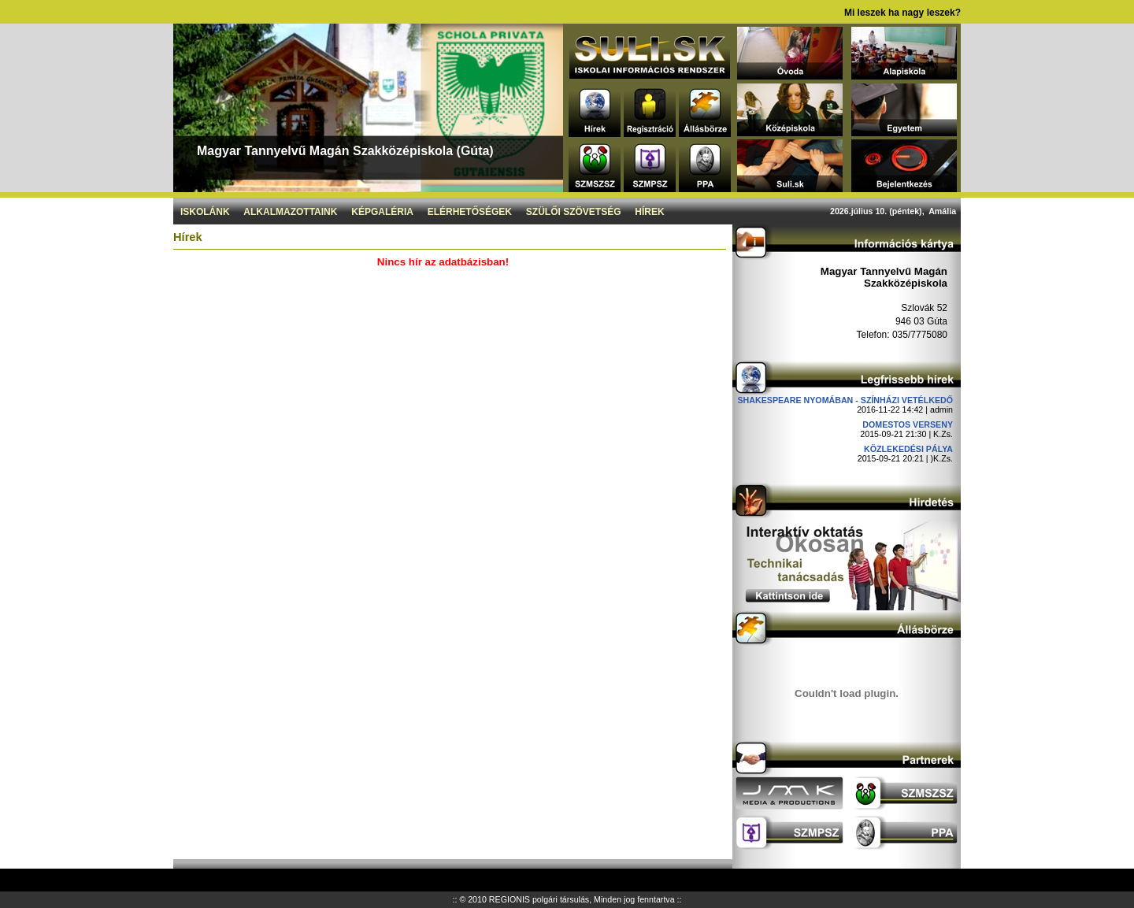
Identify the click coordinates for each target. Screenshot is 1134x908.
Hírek (649, 211)
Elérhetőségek (470, 211)
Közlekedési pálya (908, 449)
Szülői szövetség (573, 211)
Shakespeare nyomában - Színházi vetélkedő (845, 400)
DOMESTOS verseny (907, 424)
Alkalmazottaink (290, 211)
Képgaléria (382, 211)
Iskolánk (205, 211)
